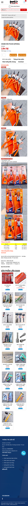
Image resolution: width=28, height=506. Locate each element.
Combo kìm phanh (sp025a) (7, 17)
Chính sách (5, 455)
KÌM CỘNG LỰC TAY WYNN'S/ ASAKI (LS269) (7, 346)
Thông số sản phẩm (18, 59)
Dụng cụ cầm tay (11, 15)
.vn (13, 263)
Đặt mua (7, 289)
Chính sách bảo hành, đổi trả (10, 458)
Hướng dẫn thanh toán (9, 467)
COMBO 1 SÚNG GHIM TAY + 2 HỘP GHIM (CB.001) (20, 366)
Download (21, 62)
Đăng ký (17, 6)
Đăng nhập (13, 6)
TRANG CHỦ (4, 15)
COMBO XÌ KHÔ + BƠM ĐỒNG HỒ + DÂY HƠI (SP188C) (7, 405)
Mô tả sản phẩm (6, 59)
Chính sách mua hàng (9, 462)
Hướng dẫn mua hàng (9, 465)
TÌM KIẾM (23, 9)
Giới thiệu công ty (6, 452)
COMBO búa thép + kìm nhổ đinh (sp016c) (20, 405)
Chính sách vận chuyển (9, 460)
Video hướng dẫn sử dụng (9, 62)
